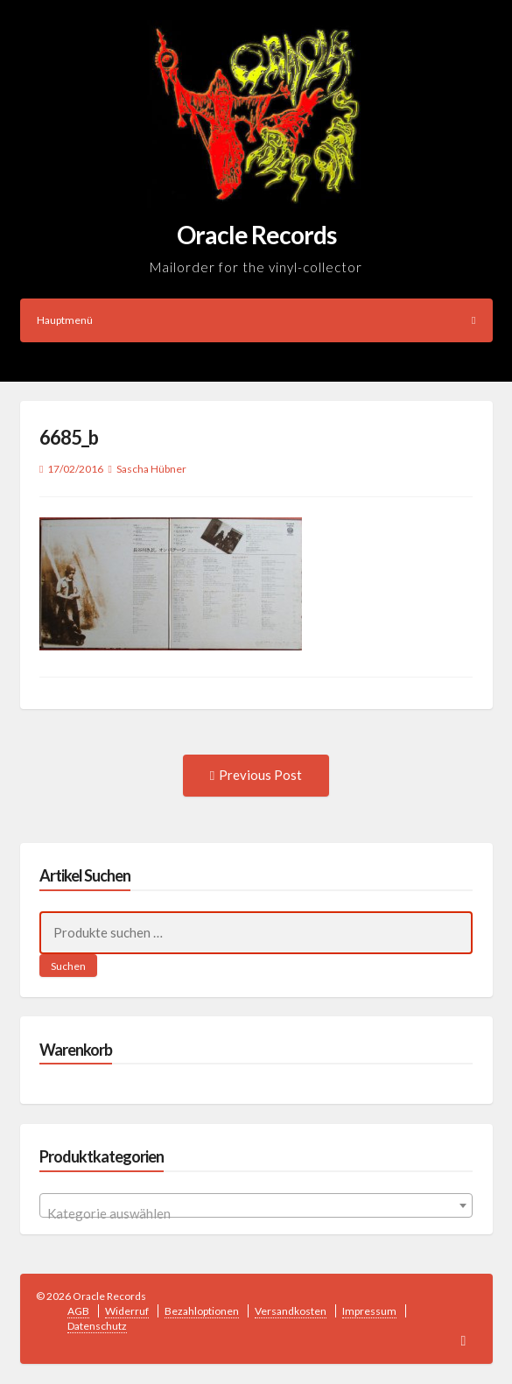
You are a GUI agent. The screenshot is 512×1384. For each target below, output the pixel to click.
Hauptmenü (256, 320)
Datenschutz (97, 1325)
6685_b (68, 437)
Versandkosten (290, 1310)
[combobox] (256, 1205)
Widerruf (127, 1310)
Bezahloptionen (202, 1310)
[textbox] (256, 1213)
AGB (78, 1310)
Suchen (68, 966)
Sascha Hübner (151, 468)
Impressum (369, 1310)
